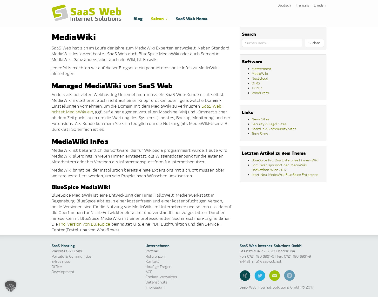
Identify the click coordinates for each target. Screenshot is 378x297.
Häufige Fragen (158, 266)
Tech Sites (260, 133)
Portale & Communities (72, 256)
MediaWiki (260, 73)
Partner (152, 251)
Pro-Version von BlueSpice (84, 224)
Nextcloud (260, 78)
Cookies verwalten (161, 277)
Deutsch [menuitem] (284, 5)
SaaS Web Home (191, 18)
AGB (149, 271)
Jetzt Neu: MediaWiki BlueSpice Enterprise (285, 175)
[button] (10, 286)
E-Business (61, 261)
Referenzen (155, 256)
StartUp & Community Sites (274, 129)
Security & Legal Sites (269, 124)
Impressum (155, 287)
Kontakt (152, 261)
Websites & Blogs (67, 251)
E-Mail (274, 275)
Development (63, 271)
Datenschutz (156, 282)
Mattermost (261, 69)
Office (57, 266)
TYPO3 (257, 88)
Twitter (260, 275)
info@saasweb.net (266, 261)
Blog (137, 18)
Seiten (158, 18)
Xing (245, 275)
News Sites (260, 119)
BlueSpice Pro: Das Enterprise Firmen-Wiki (285, 160)
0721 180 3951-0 (260, 256)
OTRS (256, 83)
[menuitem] (284, 5)
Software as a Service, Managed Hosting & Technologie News (88, 13)
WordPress (260, 93)
